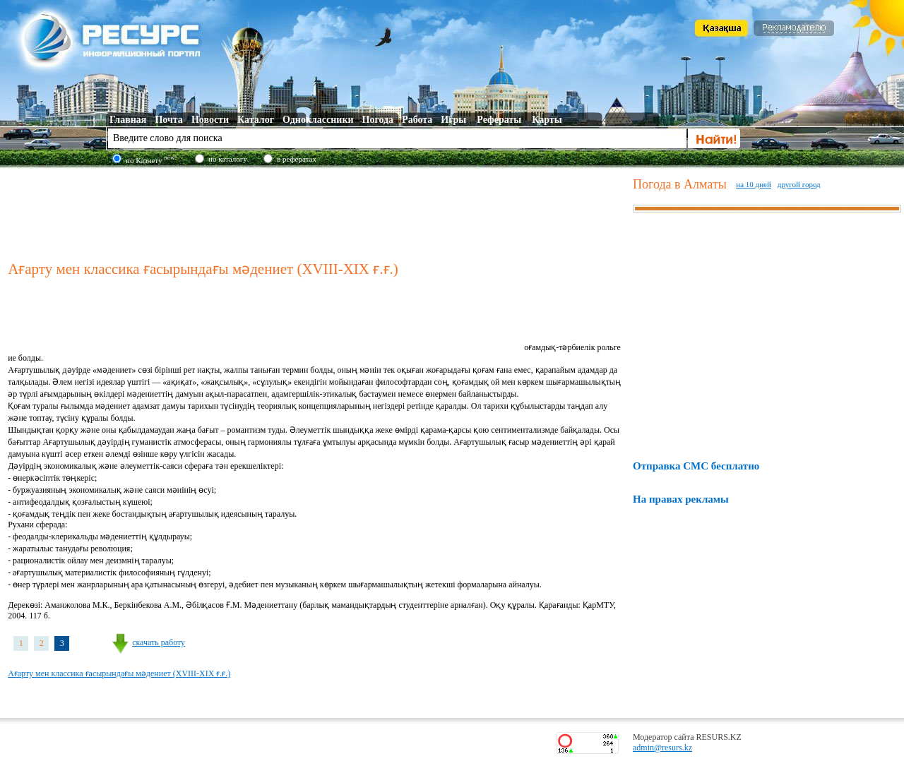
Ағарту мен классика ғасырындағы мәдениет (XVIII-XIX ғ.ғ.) (119, 673)
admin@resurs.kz (662, 748)
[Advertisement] (317, 211)
